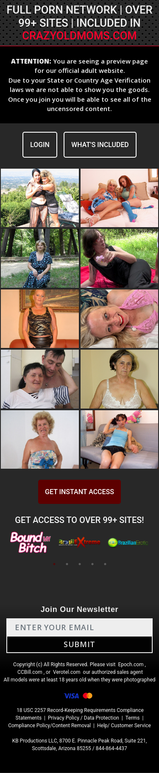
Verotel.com (67, 673)
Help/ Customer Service (124, 726)
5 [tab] (105, 564)
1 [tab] (54, 564)
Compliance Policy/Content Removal (49, 726)
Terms (133, 718)
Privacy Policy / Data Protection (83, 718)
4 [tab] (92, 564)
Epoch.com (130, 665)
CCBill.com (29, 673)
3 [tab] (79, 564)
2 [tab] (67, 564)
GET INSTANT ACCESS (79, 492)
